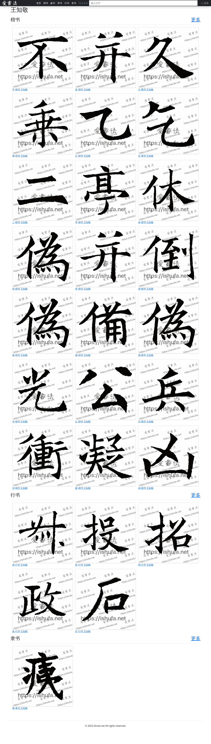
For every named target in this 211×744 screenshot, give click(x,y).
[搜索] (143, 3)
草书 (59, 3)
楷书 (45, 3)
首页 (38, 3)
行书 (66, 3)
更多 (195, 19)
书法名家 (83, 3)
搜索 (205, 3)
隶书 (74, 3)
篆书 (52, 3)
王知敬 (24, 89)
